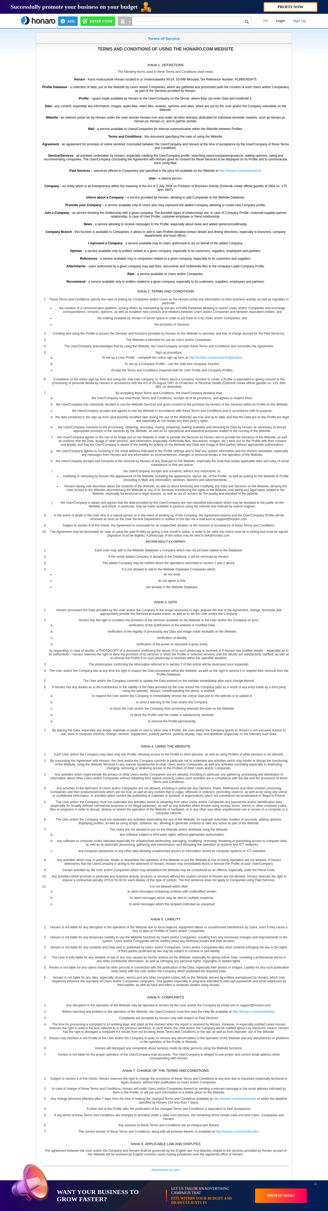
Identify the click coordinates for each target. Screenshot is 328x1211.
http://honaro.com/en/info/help (254, 1012)
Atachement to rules (165, 1170)
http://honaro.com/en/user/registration (215, 357)
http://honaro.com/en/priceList (240, 171)
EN (265, 21)
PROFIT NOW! (281, 1196)
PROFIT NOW (291, 7)
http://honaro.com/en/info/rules (234, 1099)
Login (280, 21)
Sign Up (299, 21)
